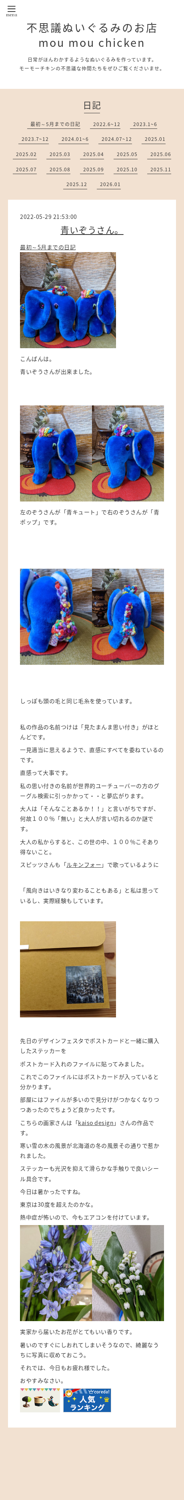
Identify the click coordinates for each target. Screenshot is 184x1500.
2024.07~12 (117, 138)
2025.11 (160, 169)
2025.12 (76, 184)
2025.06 (160, 154)
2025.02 (26, 154)
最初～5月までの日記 (55, 124)
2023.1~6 (145, 124)
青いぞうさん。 (92, 229)
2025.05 (127, 154)
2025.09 (93, 169)
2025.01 (155, 138)
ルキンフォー (83, 864)
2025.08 (60, 169)
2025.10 (127, 169)
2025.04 (93, 154)
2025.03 (60, 154)
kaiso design (96, 1123)
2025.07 (26, 169)
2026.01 (110, 184)
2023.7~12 (35, 138)
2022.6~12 (106, 124)
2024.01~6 (75, 138)
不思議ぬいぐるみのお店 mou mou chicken (92, 35)
